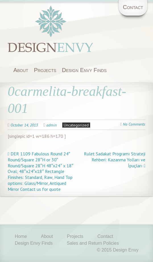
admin (51, 125)
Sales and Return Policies (93, 243)
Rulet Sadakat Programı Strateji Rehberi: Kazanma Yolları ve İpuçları (114, 159)
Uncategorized (76, 125)
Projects (45, 70)
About (20, 70)
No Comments (134, 124)
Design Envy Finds (84, 70)
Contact (133, 7)
